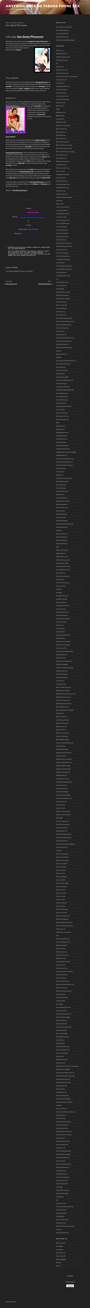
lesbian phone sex (61, 658)
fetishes (27, 252)
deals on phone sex (61, 302)
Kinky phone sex (60, 638)
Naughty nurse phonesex (63, 772)
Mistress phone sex (61, 726)
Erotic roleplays (60, 373)
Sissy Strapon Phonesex (62, 1046)
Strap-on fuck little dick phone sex (65, 1112)
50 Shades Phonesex (62, 60)
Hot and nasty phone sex (63, 576)
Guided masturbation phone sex (65, 524)
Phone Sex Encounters (62, 860)
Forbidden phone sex (62, 455)
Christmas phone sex (62, 194)
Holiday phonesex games (63, 560)
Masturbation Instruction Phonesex (66, 694)
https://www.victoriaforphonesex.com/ (32, 217)
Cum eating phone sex (62, 282)
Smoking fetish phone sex (63, 1079)
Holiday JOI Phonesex (62, 550)
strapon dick (31, 255)
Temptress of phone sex (62, 1177)
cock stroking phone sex (63, 220)
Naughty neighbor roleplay (63, 765)
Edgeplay (58, 357)
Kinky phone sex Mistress (63, 645)
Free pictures (59, 475)
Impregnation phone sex (17, 247)
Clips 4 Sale (59, 200)
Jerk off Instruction (61, 622)
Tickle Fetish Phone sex (62, 1190)
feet (21, 252)
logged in (17, 271)
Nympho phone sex (61, 801)
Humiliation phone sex (62, 596)
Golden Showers (60, 511)
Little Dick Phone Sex (62, 674)
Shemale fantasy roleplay (63, 1017)
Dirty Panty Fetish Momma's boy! (65, 321)
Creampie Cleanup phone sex (64, 246)
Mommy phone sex (61, 729)
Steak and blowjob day (62, 1095)
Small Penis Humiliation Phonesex (65, 1076)
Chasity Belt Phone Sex (62, 174)
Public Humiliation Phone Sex (64, 922)
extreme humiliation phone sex (64, 380)
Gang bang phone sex (62, 491)
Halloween (59, 530)
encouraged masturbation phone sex (66, 360)
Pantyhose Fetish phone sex (64, 834)
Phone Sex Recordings (62, 883)
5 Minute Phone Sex (61, 53)
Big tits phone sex (61, 135)
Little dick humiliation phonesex (64, 667)
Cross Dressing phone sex (63, 256)
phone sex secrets (61, 893)
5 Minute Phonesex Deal (63, 57)
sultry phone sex (60, 1138)
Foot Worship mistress (62, 445)
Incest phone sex (61, 609)
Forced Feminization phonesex (64, 465)
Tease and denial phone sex (63, 1164)
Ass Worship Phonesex (62, 99)
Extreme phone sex (61, 383)
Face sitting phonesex (62, 396)
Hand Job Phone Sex (62, 537)
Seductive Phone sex (13, 106)
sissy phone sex (60, 1043)
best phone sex (60, 119)
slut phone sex (60, 1056)
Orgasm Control (60, 808)
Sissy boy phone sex (61, 1023)
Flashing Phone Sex (61, 435)
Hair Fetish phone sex (62, 527)
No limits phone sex (61, 785)
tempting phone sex (61, 1174)
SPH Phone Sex (60, 1089)
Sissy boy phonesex (61, 1030)
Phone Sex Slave (61, 896)
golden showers (37, 252)
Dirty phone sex (60, 331)
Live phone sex (60, 680)
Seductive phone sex (62, 987)
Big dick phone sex (61, 132)
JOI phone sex (60, 625)
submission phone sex (62, 1125)
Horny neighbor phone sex (63, 569)
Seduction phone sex (62, 974)
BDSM (17, 251)
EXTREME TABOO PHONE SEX (65, 390)
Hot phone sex (60, 579)
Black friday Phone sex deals (64, 145)
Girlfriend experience (62, 504)
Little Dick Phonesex (62, 677)
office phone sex (60, 805)
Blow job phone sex (61, 158)
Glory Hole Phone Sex (62, 507)
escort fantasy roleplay (62, 377)
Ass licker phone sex (61, 89)
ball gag (11, 251)
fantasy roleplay (60, 409)
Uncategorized (60, 1216)
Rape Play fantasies (61, 945)
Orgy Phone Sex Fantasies (63, 814)
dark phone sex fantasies (63, 298)
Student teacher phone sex (63, 1121)
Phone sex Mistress (61, 876)
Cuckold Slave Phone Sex (63, 275)
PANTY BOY (59, 818)
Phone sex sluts (60, 899)
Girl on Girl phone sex (62, 498)
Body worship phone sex (62, 161)
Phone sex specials (61, 903)
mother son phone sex (62, 736)
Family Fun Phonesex (62, 400)
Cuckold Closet (60, 262)
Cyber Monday (60, 288)
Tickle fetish (59, 1187)
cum (57, 279)
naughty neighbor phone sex (64, 762)
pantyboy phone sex (61, 831)
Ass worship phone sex (62, 96)
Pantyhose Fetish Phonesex (63, 837)
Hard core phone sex (62, 543)
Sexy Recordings (60, 1000)
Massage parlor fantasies (63, 690)
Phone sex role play (61, 886)
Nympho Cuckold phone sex (64, 798)
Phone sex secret (61, 889)
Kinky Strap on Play (61, 648)
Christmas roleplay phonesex (64, 197)
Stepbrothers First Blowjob (63, 1098)
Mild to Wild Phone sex (62, 707)
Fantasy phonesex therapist (63, 406)
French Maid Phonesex (62, 30)
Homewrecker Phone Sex (63, 566)
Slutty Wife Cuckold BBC (63, 1069)
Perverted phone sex (62, 847)
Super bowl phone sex (62, 1144)
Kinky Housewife (60, 1256)
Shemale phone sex (61, 1020)
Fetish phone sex (60, 426)
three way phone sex (62, 1180)
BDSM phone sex (61, 112)
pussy (57, 935)
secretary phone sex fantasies (64, 971)
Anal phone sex (60, 83)
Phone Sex (70, 1276)
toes (57, 1200)
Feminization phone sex (62, 416)
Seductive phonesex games (63, 991)
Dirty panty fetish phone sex (63, 324)
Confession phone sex (62, 236)
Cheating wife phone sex (63, 184)
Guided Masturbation (62, 520)
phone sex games (61, 870)
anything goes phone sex (63, 86)
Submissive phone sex (62, 1128)
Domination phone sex (62, 344)
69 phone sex (60, 66)
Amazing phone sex (61, 79)
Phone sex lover (60, 873)
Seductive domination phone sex (65, 984)
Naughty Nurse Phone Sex (63, 769)
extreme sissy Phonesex (63, 386)
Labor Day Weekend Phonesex (64, 651)
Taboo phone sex (61, 1147)
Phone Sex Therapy (61, 912)
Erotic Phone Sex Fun (62, 370)
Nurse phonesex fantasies (63, 795)
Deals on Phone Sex (61, 305)
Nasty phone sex (60, 746)
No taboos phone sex (62, 788)
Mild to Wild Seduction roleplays (65, 710)
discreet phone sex (61, 334)
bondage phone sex (61, 164)
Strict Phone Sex (60, 1118)
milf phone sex (60, 713)
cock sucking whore (61, 226)
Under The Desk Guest (62, 1219)
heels (57, 547)
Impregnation (13, 254)
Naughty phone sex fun (62, 778)
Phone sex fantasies (61, 863)
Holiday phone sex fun (62, 556)
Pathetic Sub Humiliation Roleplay (65, 40)
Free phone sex (60, 471)
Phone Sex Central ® (70, 1281)
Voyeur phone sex (61, 1223)
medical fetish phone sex (63, 700)
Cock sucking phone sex (63, 223)
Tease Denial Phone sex (62, 1167)
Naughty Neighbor (61, 1259)
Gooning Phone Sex (61, 514)
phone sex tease (60, 906)
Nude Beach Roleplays (62, 791)
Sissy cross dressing (61, 1033)
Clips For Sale (59, 204)
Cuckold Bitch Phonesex (63, 259)
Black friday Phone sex (62, 142)
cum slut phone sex (61, 285)
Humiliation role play (61, 599)
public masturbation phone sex (64, 925)
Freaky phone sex (61, 468)
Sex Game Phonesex (20, 190)
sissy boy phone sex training (63, 1027)
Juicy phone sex (60, 628)
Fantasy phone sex (61, 403)
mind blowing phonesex (62, 720)
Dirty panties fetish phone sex (64, 318)
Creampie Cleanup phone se (64, 243)
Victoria (20, 22)
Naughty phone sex (33, 247)
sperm (23, 255)
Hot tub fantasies (61, 586)
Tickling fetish (60, 1197)
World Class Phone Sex (62, 37)
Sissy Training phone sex (63, 1049)
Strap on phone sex (61, 1108)
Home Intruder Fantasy (62, 563)
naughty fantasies (61, 756)
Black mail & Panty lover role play (65, 151)
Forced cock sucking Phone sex (65, 458)
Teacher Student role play (63, 1154)
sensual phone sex (61, 994)
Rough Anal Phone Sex (62, 955)
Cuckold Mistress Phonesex (64, 269)
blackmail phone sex (61, 155)
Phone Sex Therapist (62, 909)
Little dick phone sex (61, 671)
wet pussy (59, 1229)
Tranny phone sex (61, 1203)
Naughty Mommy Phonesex (64, 759)
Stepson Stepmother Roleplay (64, 1102)
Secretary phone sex (62, 968)
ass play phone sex (61, 93)
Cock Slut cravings (61, 217)
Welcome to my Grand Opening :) (65, 1226)
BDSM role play (60, 115)
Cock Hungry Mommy (62, 210)
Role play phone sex (61, 952)
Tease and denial (60, 1161)
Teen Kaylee (59, 1246)
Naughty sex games (30, 254)
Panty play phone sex (62, 827)
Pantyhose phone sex (62, 840)
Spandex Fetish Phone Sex (63, 1082)
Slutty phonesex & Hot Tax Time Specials (67, 1066)
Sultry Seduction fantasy (63, 1141)
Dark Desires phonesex (62, 295)
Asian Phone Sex (61, 1252)
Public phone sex (61, 929)
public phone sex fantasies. (63, 932)
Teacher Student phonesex (63, 1151)
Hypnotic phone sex (61, 602)
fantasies (16, 252)
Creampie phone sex (62, 249)
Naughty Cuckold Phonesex (64, 752)
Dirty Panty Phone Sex (62, 328)
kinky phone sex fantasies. (63, 641)
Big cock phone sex (61, 128)
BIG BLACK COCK (61, 122)
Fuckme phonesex (61, 488)
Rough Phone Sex (61, 958)
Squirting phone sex (61, 1092)
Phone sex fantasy (61, 867)
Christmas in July (60, 191)
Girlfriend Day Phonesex (62, 501)
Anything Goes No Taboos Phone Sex (43, 6)
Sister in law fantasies (62, 1053)
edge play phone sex (61, 354)
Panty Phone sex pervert (63, 824)
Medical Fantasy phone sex (63, 697)
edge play (58, 351)
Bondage (23, 251)
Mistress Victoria (60, 1243)
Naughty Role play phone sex (64, 782)
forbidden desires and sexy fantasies (66, 452)
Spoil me (58, 1266)
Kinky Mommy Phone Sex (63, 635)
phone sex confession (62, 854)
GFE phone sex (60, 494)
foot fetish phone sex (62, 439)
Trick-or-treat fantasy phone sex (65, 1206)
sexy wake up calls (61, 1010)
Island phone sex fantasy (63, 618)
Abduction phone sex (62, 70)
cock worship (31, 251)
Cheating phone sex (61, 181)
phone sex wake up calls (62, 916)
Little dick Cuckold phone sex (64, 661)
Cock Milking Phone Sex (63, 213)
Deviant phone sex (61, 315)
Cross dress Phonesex (62, 253)
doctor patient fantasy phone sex (65, 337)
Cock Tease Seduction (62, 33)
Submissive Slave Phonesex (64, 1134)
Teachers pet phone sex (62, 1157)
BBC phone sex (60, 106)
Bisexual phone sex (61, 138)
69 (57, 63)
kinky (21, 254)
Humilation (59, 589)
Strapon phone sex (61, 1115)
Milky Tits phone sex (61, 716)
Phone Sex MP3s (61, 880)
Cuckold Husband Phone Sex (64, 266)
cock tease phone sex (62, 230)
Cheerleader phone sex (62, 187)
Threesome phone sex (62, 1183)
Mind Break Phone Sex (62, 723)
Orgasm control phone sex (63, 811)
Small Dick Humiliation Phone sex (65, 1072)
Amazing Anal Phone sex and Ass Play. (66, 76)
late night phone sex (61, 654)
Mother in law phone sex (62, 733)
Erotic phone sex (60, 367)
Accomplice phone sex (62, 73)
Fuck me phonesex (61, 484)
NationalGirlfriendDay (62, 749)
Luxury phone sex (61, 684)
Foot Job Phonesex (61, 442)
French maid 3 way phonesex (64, 27)
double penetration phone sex (64, 347)
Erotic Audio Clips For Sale (63, 364)
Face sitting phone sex (62, 393)
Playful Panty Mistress (62, 919)
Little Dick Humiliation (62, 664)
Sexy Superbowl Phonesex (63, 1007)
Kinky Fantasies (60, 631)
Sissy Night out (60, 1040)
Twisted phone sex (61, 1210)
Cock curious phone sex (62, 207)
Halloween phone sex (62, 534)
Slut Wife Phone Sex (62, 1059)
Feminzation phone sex (62, 419)
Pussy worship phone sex (63, 942)
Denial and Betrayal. (61, 308)
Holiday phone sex (61, 553)
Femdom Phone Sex (61, 413)
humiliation (59, 592)
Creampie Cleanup (61, 239)
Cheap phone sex (61, 177)
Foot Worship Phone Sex (63, 449)
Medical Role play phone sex (64, 703)
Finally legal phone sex (62, 432)
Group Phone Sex (61, 517)
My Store (58, 1262)
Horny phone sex (60, 573)
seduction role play (61, 978)
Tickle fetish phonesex (62, 1193)
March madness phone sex (63, 687)
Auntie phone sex (61, 102)
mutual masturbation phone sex (65, 743)
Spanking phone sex (61, 1085)
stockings (58, 1105)
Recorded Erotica (61, 948)
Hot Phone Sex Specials (62, 582)
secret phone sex (61, 965)
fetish (57, 422)
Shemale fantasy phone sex (63, 1014)
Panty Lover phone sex (62, 821)
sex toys (17, 255)
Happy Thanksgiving (61, 540)
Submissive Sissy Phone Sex (64, 1131)
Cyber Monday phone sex (63, 292)
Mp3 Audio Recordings (62, 739)
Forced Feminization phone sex (64, 462)
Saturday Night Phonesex (63, 961)
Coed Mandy (59, 1249)
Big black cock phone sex (63, 125)
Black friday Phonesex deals (64, 148)
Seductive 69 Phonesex (62, 981)
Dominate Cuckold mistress (63, 341)
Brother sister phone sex (63, 168)
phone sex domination (62, 857)
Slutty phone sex (60, 1063)
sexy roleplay (59, 1004)
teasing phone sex (61, 1170)
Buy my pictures (60, 171)
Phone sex (59, 850)
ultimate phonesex (61, 1213)
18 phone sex (59, 50)
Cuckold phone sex (61, 272)
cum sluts (41, 251)
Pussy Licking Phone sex (63, 938)
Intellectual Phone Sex (62, 612)
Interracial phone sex (62, 615)
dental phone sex (61, 311)
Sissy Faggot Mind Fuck (62, 1036)
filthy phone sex (60, 429)
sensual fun (42, 254)
